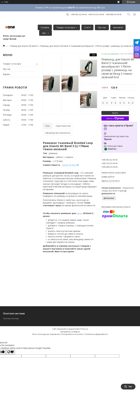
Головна (45, 27)
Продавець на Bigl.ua (70, 331)
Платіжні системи (11, 318)
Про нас (102, 27)
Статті (87, 27)
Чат (128, 386)
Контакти (118, 27)
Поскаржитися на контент (72, 334)
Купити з (115, 118)
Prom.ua (84, 329)
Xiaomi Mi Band (69, 165)
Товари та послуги (65, 27)
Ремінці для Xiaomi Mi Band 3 (24, 46)
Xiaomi (79, 213)
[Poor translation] (10, 352)
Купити (115, 113)
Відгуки (6, 74)
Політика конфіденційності (96, 334)
